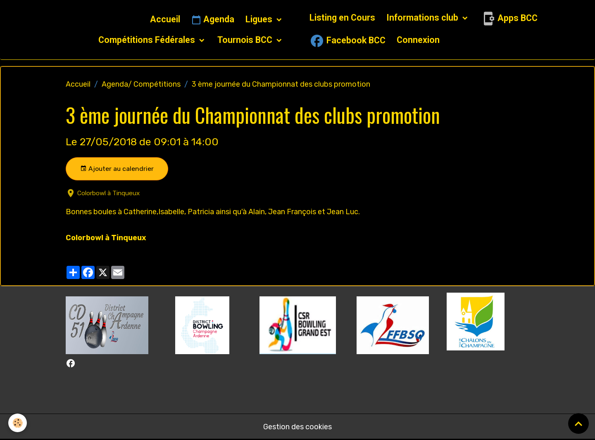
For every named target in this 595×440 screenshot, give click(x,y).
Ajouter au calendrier (117, 169)
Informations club (423, 17)
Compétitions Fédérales (147, 40)
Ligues (259, 19)
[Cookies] (17, 423)
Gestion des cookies (297, 426)
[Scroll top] (578, 423)
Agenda (212, 20)
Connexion (418, 40)
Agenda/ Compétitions (141, 84)
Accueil (165, 19)
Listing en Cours (342, 17)
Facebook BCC (347, 40)
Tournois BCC (245, 40)
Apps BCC (509, 18)
